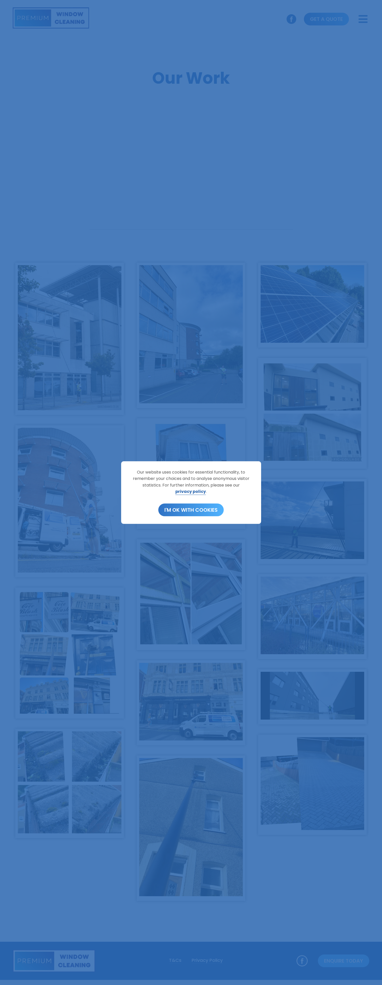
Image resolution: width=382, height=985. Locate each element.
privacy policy (190, 491)
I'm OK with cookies (191, 509)
